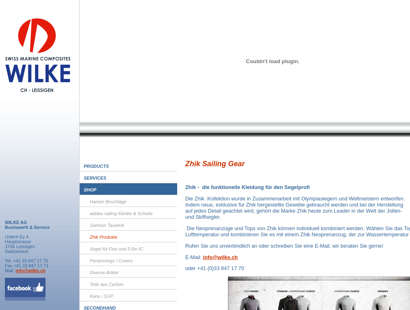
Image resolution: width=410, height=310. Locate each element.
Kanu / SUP (101, 296)
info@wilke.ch (30, 270)
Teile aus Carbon (107, 284)
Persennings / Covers (111, 260)
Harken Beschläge (108, 201)
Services (95, 178)
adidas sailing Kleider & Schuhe (121, 213)
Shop (90, 189)
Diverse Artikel (104, 272)
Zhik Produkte (103, 237)
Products (96, 166)
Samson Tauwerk (107, 225)
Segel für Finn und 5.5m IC (116, 248)
